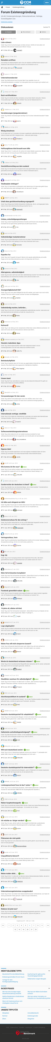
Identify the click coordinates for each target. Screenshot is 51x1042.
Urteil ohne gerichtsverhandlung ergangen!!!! (17, 201)
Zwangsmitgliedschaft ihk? (11, 290)
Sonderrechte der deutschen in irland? (15, 484)
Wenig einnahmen (7, 131)
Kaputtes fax (5, 255)
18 (23, 929)
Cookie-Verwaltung (39, 1027)
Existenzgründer (33, 1016)
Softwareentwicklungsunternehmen (14, 431)
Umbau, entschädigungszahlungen (14, 219)
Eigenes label (6, 449)
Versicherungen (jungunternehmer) (14, 113)
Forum (8, 7)
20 (27, 929)
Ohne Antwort (25, 32)
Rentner (4, 1016)
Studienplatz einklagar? (10, 184)
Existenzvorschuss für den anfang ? (14, 520)
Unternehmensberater (9, 78)
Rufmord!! (4, 325)
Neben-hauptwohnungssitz (11, 803)
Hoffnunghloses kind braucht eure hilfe (15, 148)
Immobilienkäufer (33, 1013)
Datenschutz (14, 1027)
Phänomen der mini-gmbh (10, 838)
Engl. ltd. (4, 555)
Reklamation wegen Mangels (37, 979)
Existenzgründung (18, 7)
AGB (7, 1027)
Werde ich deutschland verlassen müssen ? (17, 661)
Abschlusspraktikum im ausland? (13, 697)
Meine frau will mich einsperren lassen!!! (16, 644)
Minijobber (5, 1013)
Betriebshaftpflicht (8, 361)
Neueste (8, 32)
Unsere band (6, 378)
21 (31, 929)
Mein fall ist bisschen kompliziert (13, 573)
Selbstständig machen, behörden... (14, 308)
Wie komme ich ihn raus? (10, 467)
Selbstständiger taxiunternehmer (13, 237)
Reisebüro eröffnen (8, 60)
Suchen (46, 27)
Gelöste (43, 32)
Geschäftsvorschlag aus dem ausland (15, 166)
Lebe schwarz (6, 42)
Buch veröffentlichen (9, 95)
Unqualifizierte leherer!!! (10, 856)
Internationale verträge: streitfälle (13, 414)
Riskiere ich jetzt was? (9, 909)
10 (15, 929)
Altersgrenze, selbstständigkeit (12, 272)
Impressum (29, 1027)
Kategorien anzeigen (6, 22)
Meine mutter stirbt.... (9, 874)
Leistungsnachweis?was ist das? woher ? (16, 785)
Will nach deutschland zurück (12, 750)
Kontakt (21, 1027)
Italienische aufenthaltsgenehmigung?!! (15, 732)
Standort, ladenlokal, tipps (10, 343)
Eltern (4, 1019)
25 (36, 929)
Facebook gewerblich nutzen (11, 591)
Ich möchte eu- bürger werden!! (12, 820)
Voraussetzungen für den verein (13, 396)
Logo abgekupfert (7, 626)
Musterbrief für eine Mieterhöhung (13, 974)
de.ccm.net (25, 1038)
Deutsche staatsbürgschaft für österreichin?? (17, 767)
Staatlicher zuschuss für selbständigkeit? (16, 679)
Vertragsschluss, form (9, 538)
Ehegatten (31, 1019)
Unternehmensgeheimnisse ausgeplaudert (17, 891)
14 (19, 929)
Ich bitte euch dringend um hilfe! (13, 502)
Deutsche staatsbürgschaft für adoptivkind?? (17, 714)
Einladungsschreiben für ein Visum (13, 977)
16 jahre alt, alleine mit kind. (11, 608)
